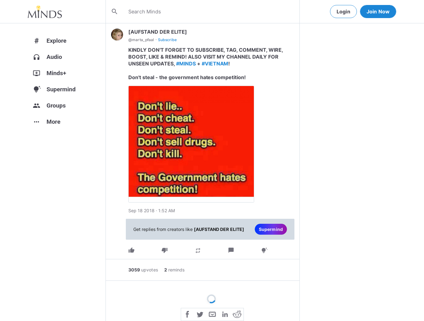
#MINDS (186, 63)
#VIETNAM (215, 63)
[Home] (45, 11)
